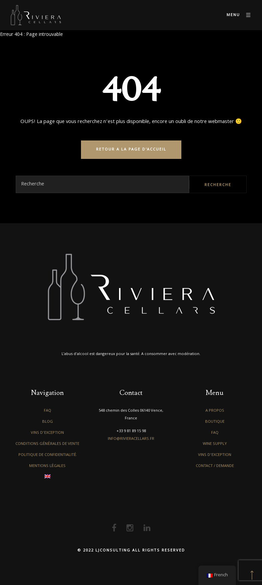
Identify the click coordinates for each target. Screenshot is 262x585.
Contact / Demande (215, 466)
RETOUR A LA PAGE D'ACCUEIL (131, 150)
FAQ (47, 411)
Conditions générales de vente (47, 444)
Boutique (215, 422)
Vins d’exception (47, 433)
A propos (214, 411)
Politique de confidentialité (47, 455)
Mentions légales (47, 466)
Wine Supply (215, 444)
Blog (47, 422)
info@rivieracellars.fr (131, 439)
